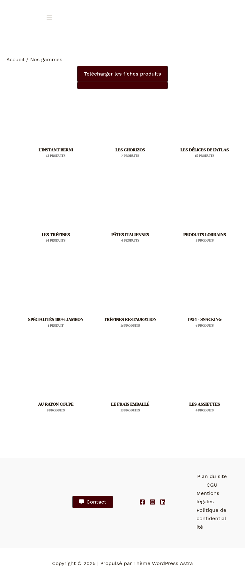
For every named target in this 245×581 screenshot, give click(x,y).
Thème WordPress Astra (163, 563)
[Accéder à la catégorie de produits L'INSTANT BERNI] (56, 134)
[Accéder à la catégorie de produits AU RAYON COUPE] (56, 388)
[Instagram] (152, 502)
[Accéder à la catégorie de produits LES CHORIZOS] (130, 134)
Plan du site (212, 476)
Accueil (15, 59)
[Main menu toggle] (49, 18)
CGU (212, 485)
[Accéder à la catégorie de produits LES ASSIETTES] (205, 388)
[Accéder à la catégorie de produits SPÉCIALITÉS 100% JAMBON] (56, 304)
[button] (122, 74)
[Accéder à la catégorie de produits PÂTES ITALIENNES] (130, 219)
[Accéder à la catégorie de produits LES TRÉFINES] (56, 219)
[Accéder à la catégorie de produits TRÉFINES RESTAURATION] (130, 304)
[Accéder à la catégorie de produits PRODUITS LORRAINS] (205, 219)
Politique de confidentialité (211, 518)
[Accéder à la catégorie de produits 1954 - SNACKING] (205, 304)
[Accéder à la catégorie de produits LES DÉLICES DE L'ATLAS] (205, 134)
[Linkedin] (163, 502)
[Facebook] (142, 502)
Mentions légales (208, 497)
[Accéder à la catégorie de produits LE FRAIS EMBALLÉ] (130, 388)
